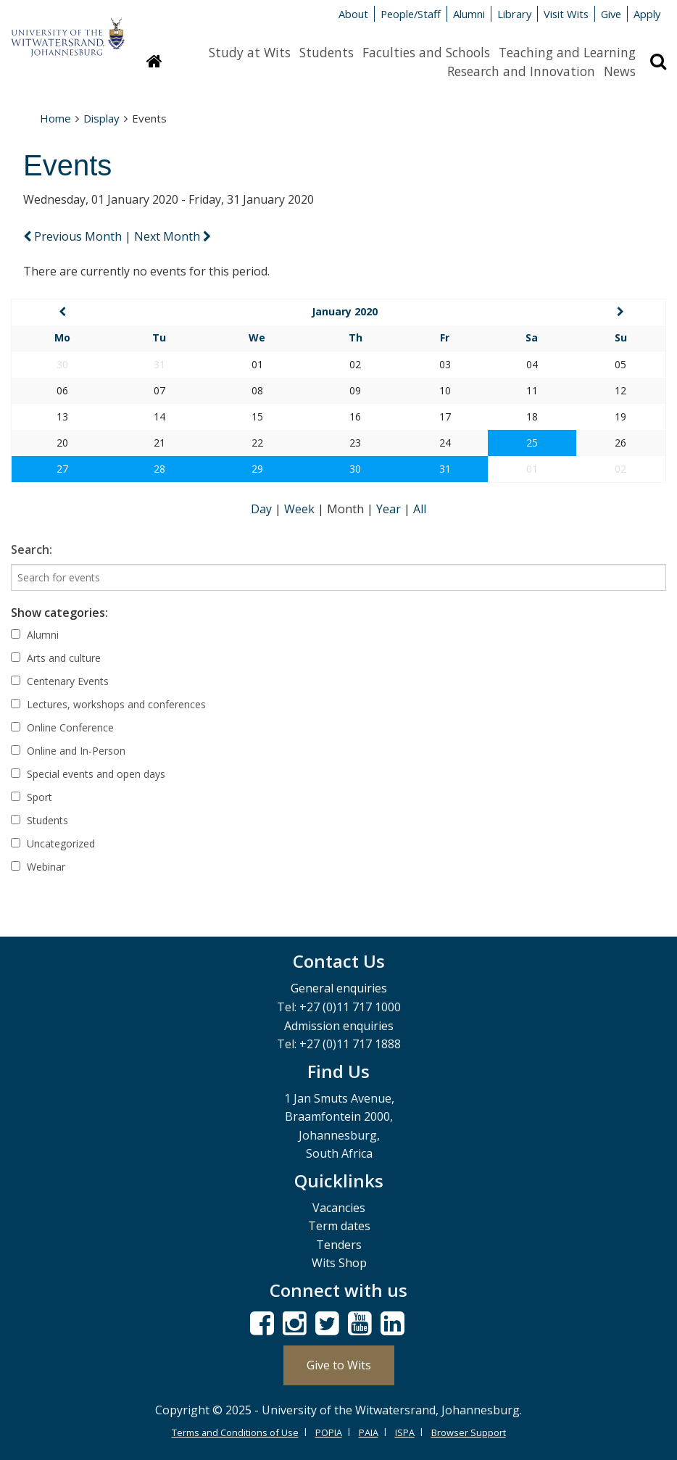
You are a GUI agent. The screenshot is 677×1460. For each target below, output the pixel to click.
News (620, 71)
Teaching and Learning (567, 52)
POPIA (328, 1432)
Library (514, 14)
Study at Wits (250, 52)
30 (355, 469)
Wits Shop (339, 1263)
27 (62, 469)
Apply (647, 14)
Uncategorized (53, 843)
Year (390, 509)
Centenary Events (60, 681)
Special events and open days (88, 774)
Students (326, 52)
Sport (31, 797)
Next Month (172, 236)
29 (257, 469)
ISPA (405, 1432)
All (419, 509)
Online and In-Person (68, 751)
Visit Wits (566, 14)
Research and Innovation (521, 71)
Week (300, 509)
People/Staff (411, 14)
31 (445, 469)
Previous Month (74, 236)
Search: (31, 549)
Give (611, 14)
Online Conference (62, 727)
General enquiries (339, 988)
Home (55, 118)
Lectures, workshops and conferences (108, 704)
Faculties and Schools (426, 52)
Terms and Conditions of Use (235, 1432)
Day (263, 509)
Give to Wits (339, 1365)
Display (101, 118)
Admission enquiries (339, 1026)
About (353, 14)
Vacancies (338, 1208)
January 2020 (345, 311)
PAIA (368, 1432)
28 (159, 469)
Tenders (339, 1245)
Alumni (469, 14)
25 (532, 442)
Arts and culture (56, 658)
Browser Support (468, 1432)
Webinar (38, 867)
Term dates (339, 1226)
